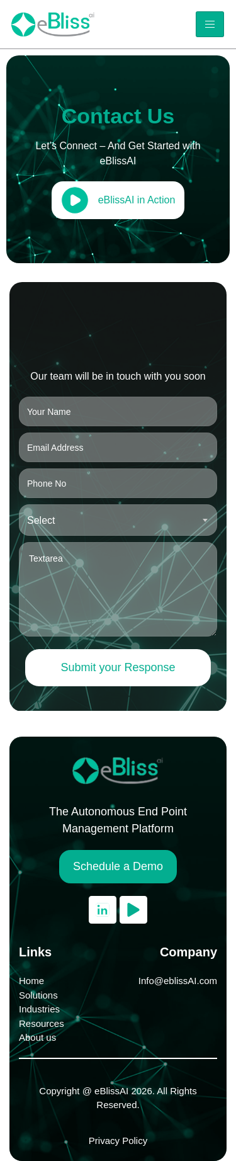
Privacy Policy (118, 1140)
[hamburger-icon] (210, 24)
